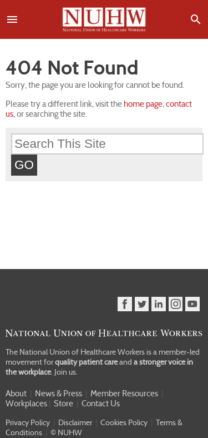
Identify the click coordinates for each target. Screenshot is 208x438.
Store (63, 404)
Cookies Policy (124, 422)
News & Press (58, 394)
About (16, 394)
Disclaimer (75, 422)
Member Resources (124, 394)
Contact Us (101, 404)
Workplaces (26, 404)
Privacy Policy (28, 422)
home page (143, 104)
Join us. (66, 372)
